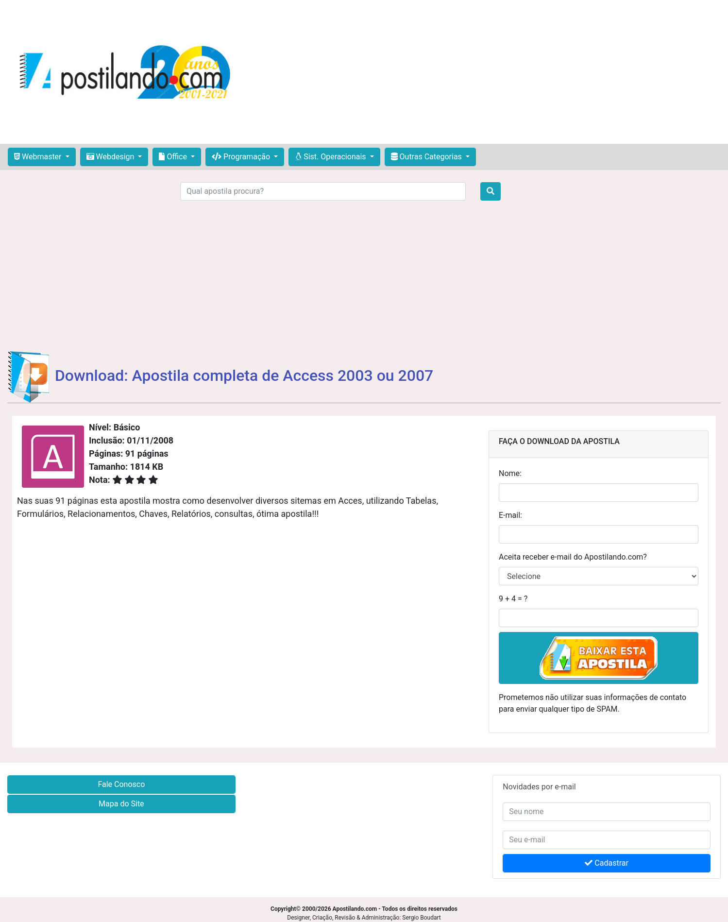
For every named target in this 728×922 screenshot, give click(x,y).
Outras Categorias (427, 156)
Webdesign (111, 156)
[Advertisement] (483, 72)
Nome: (510, 473)
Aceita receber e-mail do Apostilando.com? (573, 557)
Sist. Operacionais (331, 156)
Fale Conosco (121, 784)
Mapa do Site (121, 803)
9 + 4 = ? (513, 598)
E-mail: (510, 515)
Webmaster (39, 156)
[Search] (323, 191)
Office (173, 156)
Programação (242, 156)
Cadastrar (606, 863)
